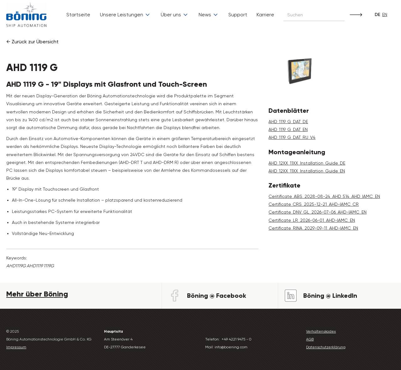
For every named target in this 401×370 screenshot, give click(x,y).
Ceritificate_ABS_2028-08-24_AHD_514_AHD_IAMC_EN (324, 196)
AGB (310, 339)
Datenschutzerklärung (326, 347)
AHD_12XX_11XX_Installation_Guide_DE (306, 163)
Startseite (78, 15)
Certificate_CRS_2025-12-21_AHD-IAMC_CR (313, 204)
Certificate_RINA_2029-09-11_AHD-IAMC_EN (313, 228)
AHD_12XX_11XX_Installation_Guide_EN (306, 170)
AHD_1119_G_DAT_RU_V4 (291, 137)
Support (237, 15)
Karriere (265, 15)
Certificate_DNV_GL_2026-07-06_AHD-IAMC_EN (317, 212)
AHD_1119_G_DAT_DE (288, 121)
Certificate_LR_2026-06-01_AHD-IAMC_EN (311, 220)
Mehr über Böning (37, 293)
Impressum (16, 347)
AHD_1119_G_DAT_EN (288, 129)
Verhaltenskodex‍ (321, 331)
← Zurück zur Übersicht (32, 42)
